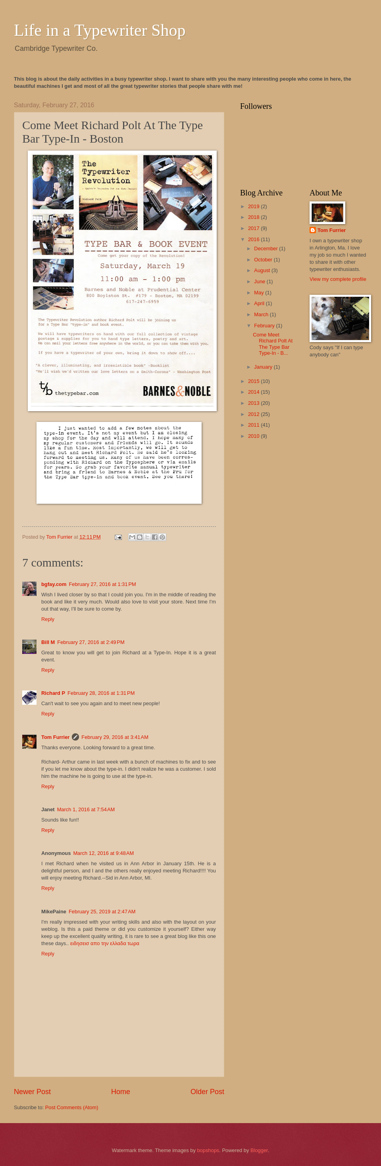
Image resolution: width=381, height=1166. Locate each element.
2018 (254, 217)
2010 (254, 436)
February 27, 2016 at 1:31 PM (102, 584)
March (261, 314)
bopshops (208, 1150)
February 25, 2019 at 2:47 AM (102, 912)
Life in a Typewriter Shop (100, 30)
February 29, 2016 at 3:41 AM (114, 737)
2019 (254, 206)
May (259, 293)
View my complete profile (338, 279)
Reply (47, 619)
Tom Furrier (55, 737)
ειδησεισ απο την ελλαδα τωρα (104, 943)
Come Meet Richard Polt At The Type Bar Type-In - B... (272, 344)
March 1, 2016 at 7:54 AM (86, 809)
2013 (254, 403)
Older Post (207, 1092)
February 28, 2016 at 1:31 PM (101, 693)
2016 (254, 239)
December (266, 248)
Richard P (53, 693)
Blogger (259, 1150)
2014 (254, 392)
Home (120, 1092)
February (265, 326)
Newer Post (32, 1092)
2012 (254, 414)
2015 (254, 381)
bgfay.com (53, 584)
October (263, 260)
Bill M (48, 642)
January (263, 367)
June (260, 281)
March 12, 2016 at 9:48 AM (103, 853)
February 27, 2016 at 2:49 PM (90, 642)
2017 (254, 228)
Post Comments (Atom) (71, 1107)
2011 (254, 425)
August (262, 270)
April (260, 303)
